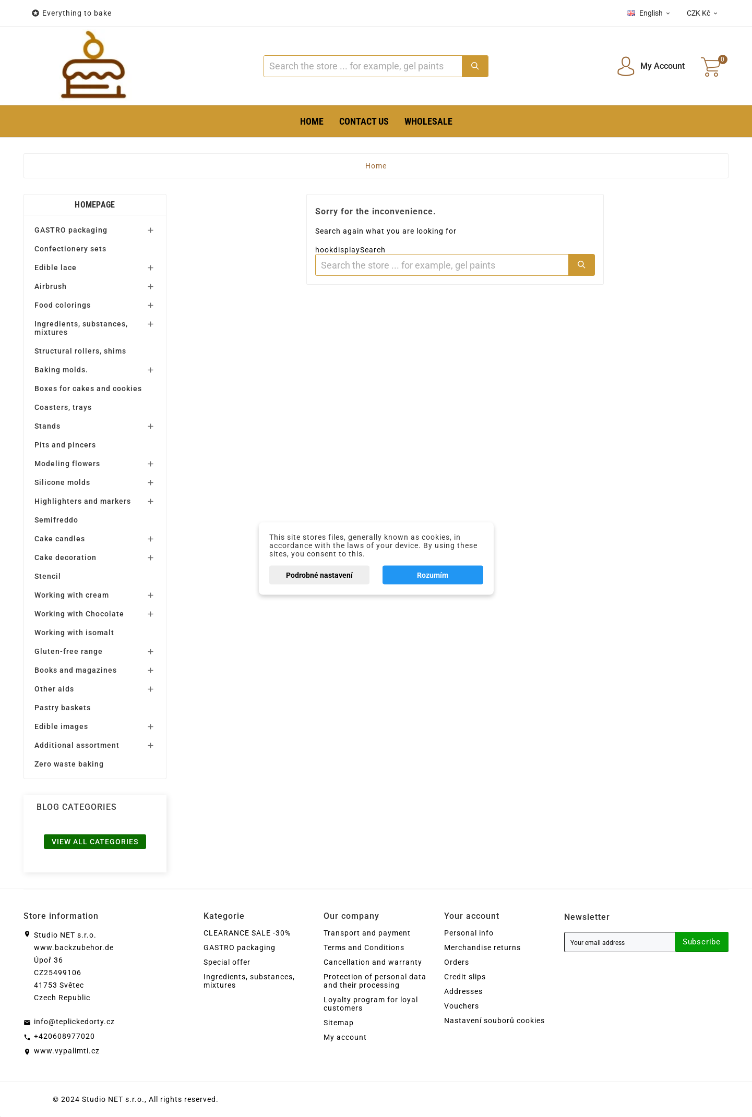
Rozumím (432, 575)
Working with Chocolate (79, 614)
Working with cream (71, 595)
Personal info (469, 933)
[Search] (362, 66)
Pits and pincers (65, 445)
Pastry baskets (62, 707)
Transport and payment (367, 933)
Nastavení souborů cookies (494, 1020)
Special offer (227, 962)
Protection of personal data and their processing (375, 981)
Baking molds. (61, 370)
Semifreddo (56, 520)
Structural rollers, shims (80, 351)
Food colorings (62, 305)
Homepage (95, 205)
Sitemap (339, 1022)
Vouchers (461, 1006)
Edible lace (55, 267)
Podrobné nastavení (319, 575)
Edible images (61, 726)
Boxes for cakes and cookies (88, 388)
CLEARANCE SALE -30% (247, 933)
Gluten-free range (68, 651)
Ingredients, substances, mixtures (81, 328)
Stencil (47, 576)
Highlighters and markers (82, 501)
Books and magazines (75, 670)
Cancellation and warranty (373, 962)
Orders (456, 962)
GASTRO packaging (71, 230)
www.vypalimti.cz (67, 1051)
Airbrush (50, 286)
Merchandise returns (482, 947)
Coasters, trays (63, 407)
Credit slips (465, 977)
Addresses (463, 991)
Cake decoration (65, 557)
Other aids (54, 689)
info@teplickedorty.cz (74, 1021)
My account (345, 1037)
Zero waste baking (69, 764)
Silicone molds (62, 482)
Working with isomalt (74, 632)
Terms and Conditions (364, 947)
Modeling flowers (67, 463)
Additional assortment (77, 745)
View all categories (95, 841)
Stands (47, 426)
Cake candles (59, 539)
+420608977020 (64, 1036)
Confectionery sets (70, 249)
